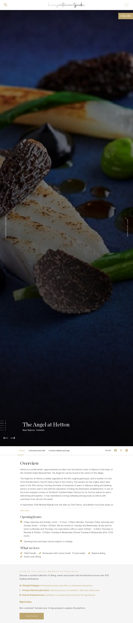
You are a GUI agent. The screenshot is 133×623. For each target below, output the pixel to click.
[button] (8, 421)
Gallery (22, 450)
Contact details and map (59, 450)
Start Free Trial (31, 616)
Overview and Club (37, 450)
